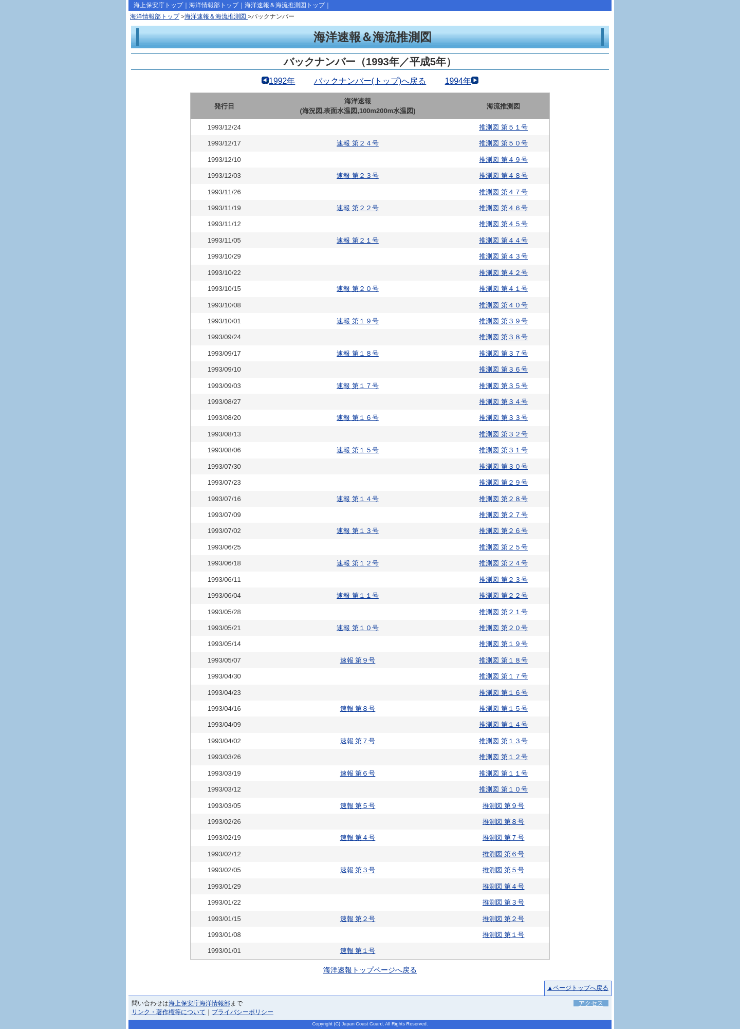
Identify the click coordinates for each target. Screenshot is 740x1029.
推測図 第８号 (504, 821)
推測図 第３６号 (503, 369)
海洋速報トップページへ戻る (370, 970)
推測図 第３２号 (503, 434)
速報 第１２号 (358, 563)
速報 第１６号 (358, 417)
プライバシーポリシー (242, 1012)
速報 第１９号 (358, 321)
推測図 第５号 (504, 870)
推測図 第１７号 (503, 676)
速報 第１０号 (358, 628)
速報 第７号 (358, 741)
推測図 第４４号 (503, 240)
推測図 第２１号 (503, 612)
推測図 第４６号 (503, 208)
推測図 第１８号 (503, 660)
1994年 (458, 81)
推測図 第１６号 (503, 692)
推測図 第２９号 (503, 482)
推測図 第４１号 (503, 288)
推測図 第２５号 (503, 547)
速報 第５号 (358, 806)
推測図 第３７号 (503, 353)
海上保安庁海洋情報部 (199, 1003)
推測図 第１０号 (503, 789)
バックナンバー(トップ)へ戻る (370, 81)
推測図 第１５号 (503, 708)
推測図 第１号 (504, 935)
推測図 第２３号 (503, 579)
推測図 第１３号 (503, 741)
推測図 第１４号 (503, 724)
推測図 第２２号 (503, 595)
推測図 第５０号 (503, 143)
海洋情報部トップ (213, 5)
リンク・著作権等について (169, 1012)
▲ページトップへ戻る (577, 988)
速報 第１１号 (358, 595)
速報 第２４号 (358, 143)
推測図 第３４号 (503, 402)
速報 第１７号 (358, 386)
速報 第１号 (358, 950)
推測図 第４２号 (503, 273)
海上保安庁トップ (158, 5)
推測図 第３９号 (503, 321)
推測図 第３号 (504, 902)
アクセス (591, 1003)
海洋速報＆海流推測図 (216, 16)
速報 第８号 (358, 708)
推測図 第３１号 (503, 450)
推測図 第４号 (504, 886)
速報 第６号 (358, 773)
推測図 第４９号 (503, 159)
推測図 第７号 (504, 837)
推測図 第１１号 (503, 773)
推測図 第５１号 (503, 127)
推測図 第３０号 (503, 466)
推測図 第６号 (504, 854)
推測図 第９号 (504, 806)
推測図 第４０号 (503, 305)
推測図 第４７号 (503, 192)
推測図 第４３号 (503, 256)
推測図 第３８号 (503, 337)
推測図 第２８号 (503, 499)
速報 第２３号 (358, 175)
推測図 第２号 (504, 919)
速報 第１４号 (358, 499)
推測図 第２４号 (503, 563)
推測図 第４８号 (503, 175)
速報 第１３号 (358, 531)
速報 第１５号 (358, 450)
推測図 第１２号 (503, 757)
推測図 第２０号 (503, 628)
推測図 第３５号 (503, 386)
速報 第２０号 (358, 288)
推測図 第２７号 (503, 515)
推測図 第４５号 (503, 224)
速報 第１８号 (358, 353)
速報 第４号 (358, 837)
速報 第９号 (358, 660)
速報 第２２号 (358, 208)
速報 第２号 (358, 919)
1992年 (282, 81)
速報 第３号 (358, 870)
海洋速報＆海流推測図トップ (285, 5)
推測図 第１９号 (503, 644)
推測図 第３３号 (503, 417)
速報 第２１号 (358, 240)
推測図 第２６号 (503, 531)
